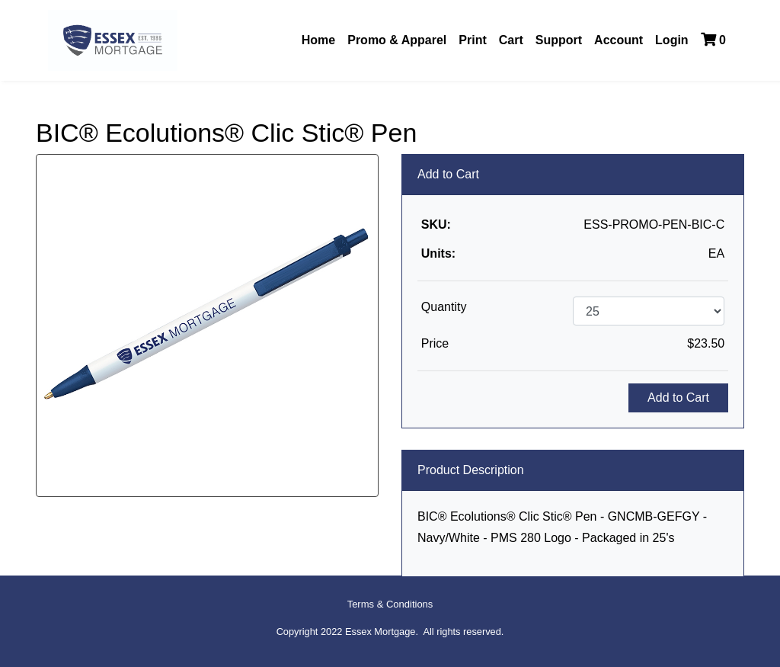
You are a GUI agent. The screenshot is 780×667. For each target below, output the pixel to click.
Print (472, 40)
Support (558, 40)
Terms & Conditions (390, 604)
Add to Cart (678, 397)
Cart (511, 40)
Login (672, 40)
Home (318, 40)
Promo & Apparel (396, 40)
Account (618, 40)
